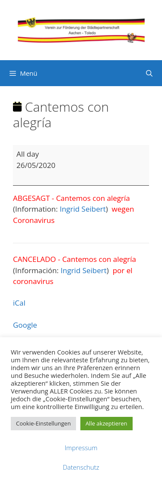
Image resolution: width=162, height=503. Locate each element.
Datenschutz (81, 467)
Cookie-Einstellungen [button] (43, 423)
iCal (19, 303)
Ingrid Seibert (83, 209)
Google (25, 325)
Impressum (80, 447)
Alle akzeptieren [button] (106, 423)
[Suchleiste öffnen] (149, 73)
